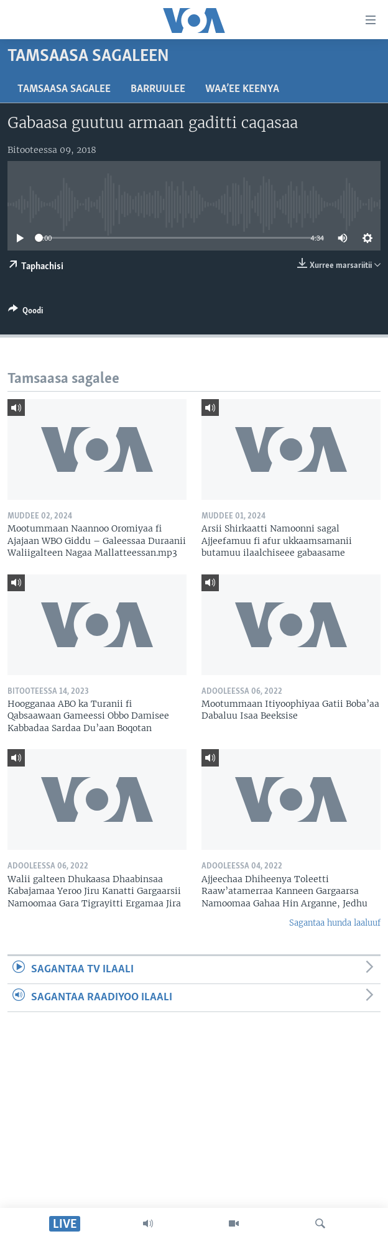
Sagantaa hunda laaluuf (335, 923)
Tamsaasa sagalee (64, 89)
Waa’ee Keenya (242, 89)
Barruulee (158, 89)
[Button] (25, 313)
